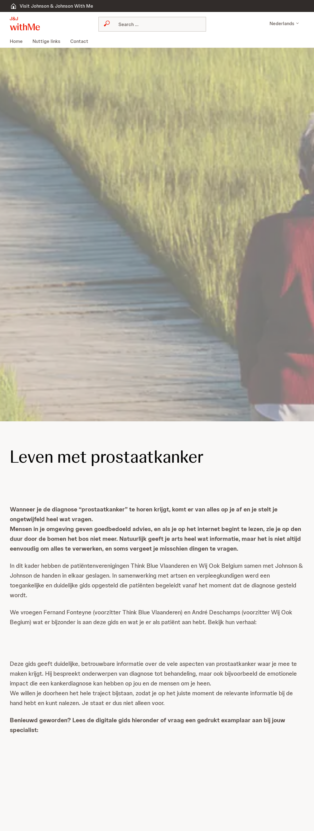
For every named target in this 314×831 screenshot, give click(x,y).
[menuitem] (19, 41)
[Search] (141, 24)
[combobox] (137, 24)
